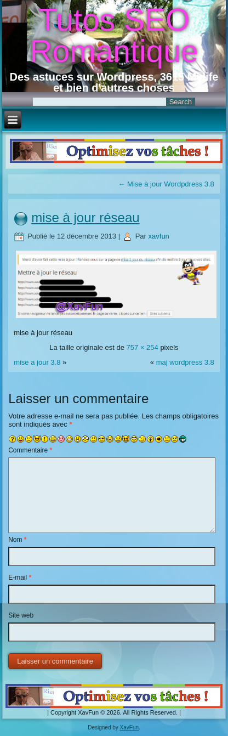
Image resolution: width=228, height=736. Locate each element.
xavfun (159, 236)
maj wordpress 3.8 (185, 362)
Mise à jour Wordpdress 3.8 (166, 184)
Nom (17, 539)
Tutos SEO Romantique (114, 35)
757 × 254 (142, 347)
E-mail (19, 577)
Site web (20, 615)
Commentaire (30, 450)
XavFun (129, 727)
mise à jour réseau (85, 217)
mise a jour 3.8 (37, 362)
